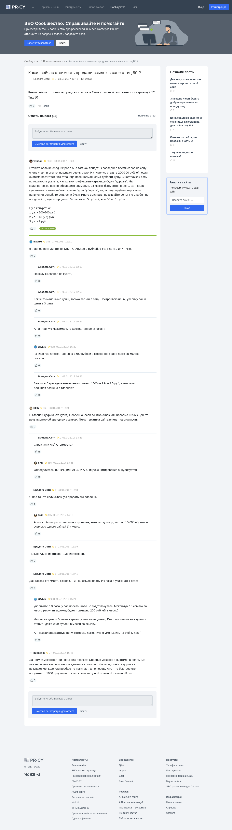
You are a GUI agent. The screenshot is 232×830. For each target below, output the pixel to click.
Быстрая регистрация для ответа (54, 143)
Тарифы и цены (49, 7)
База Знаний (126, 781)
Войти (62, 42)
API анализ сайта (128, 797)
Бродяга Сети (42, 78)
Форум (122, 770)
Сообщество (117, 7)
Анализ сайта (180, 182)
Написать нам (174, 802)
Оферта (170, 813)
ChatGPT (77, 781)
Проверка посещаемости (85, 786)
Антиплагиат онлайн (83, 797)
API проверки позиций (131, 802)
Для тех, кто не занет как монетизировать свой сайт (185, 83)
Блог (134, 7)
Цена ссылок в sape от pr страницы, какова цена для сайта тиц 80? (186, 121)
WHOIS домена (80, 808)
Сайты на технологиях (131, 818)
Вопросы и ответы (54, 61)
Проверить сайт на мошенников (89, 813)
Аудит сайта (78, 792)
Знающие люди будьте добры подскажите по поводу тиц (184, 102)
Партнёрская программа (132, 807)
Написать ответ (147, 115)
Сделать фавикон (81, 818)
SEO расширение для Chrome (182, 786)
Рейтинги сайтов (128, 813)
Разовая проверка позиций (86, 776)
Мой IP (75, 802)
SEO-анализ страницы (84, 770)
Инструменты (73, 7)
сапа (46, 105)
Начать (187, 208)
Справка (171, 807)
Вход (201, 7)
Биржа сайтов (96, 7)
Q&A (121, 765)
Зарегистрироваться (39, 42)
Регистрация (218, 7)
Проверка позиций (179, 776)
